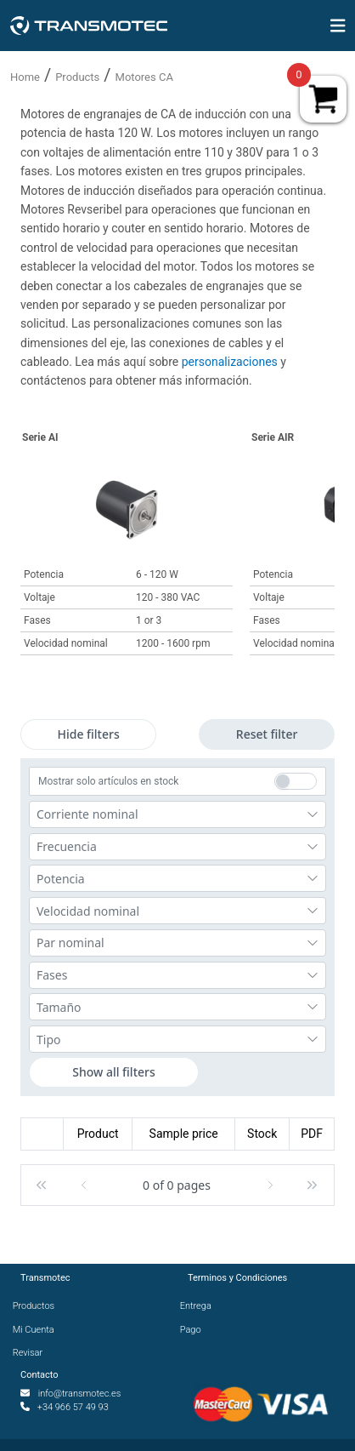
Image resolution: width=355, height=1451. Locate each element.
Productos (37, 1305)
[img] (338, 25)
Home (25, 77)
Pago (194, 1329)
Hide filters (88, 734)
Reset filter (267, 734)
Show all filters (113, 1072)
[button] (41, 1185)
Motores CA (144, 77)
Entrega (199, 1305)
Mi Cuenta (37, 1329)
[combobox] (177, 814)
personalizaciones (231, 361)
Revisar (31, 1352)
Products (77, 77)
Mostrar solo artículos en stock (108, 781)
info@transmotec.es (79, 1393)
